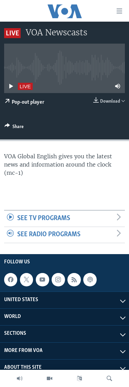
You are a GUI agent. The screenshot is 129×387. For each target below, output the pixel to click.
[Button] (14, 127)
